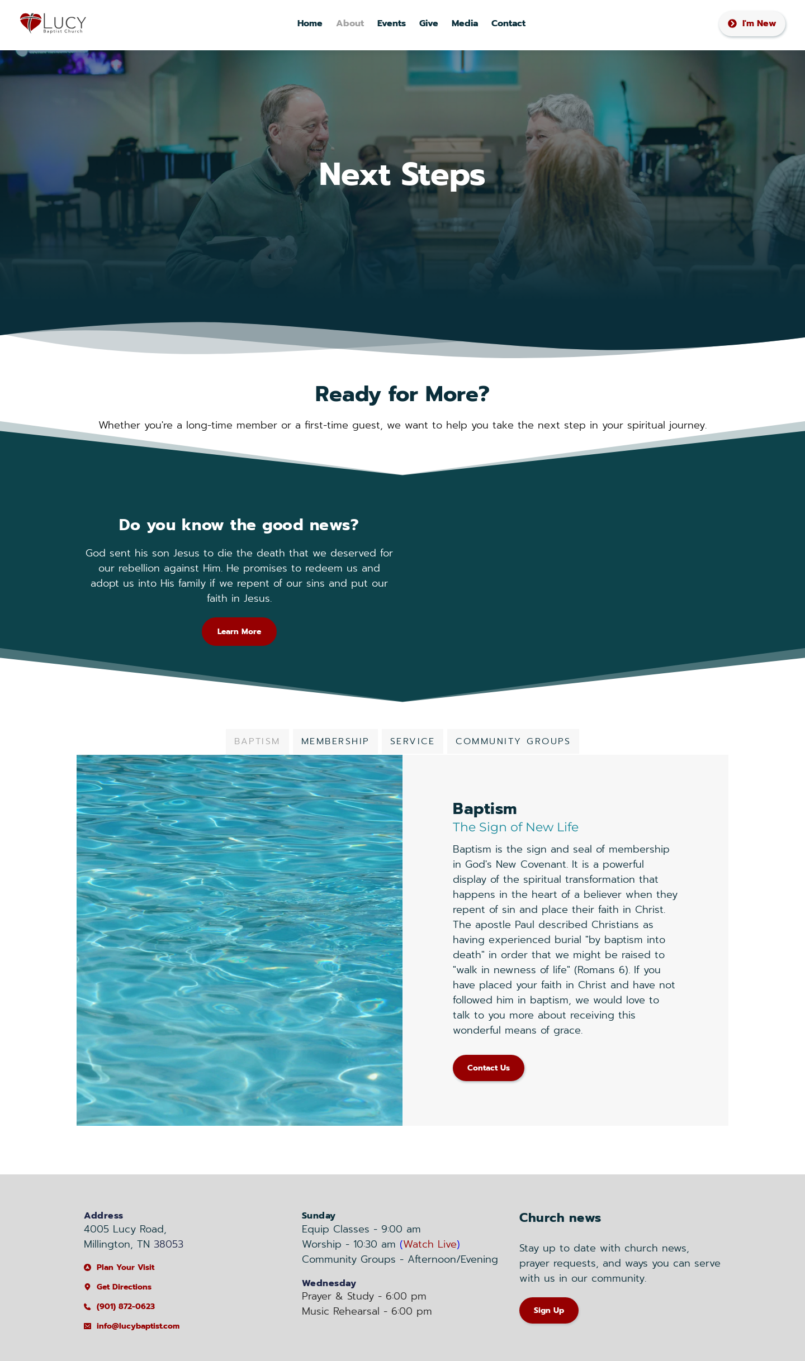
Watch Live (430, 1244)
